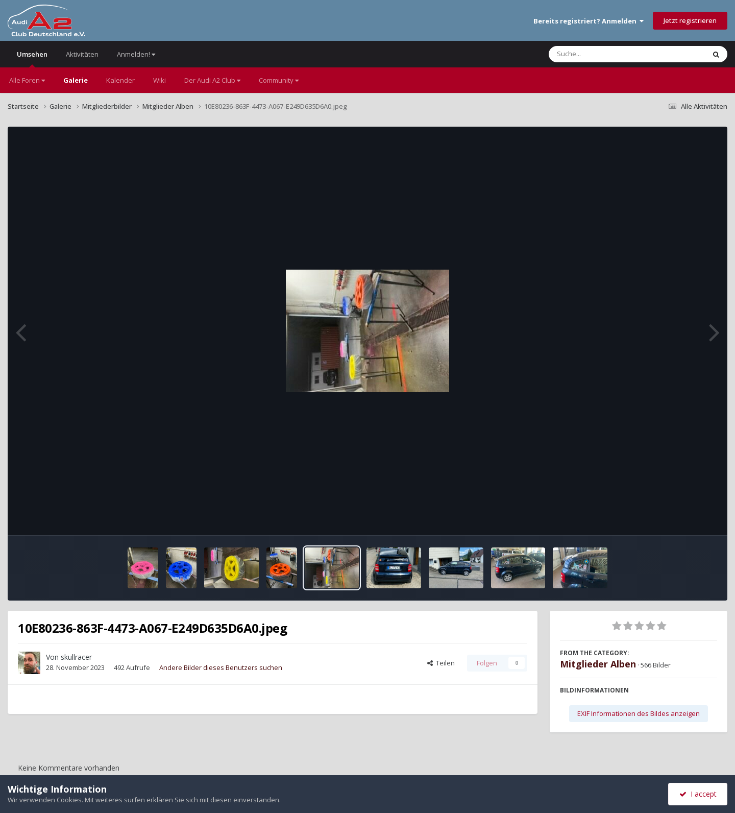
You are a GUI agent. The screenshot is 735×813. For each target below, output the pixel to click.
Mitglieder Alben (598, 664)
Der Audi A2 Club (212, 80)
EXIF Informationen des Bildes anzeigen (638, 713)
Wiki (159, 80)
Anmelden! (136, 54)
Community (279, 80)
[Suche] (606, 54)
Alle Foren (27, 80)
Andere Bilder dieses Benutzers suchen (220, 667)
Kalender (120, 80)
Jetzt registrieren (690, 20)
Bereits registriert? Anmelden (588, 21)
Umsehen (32, 58)
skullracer (76, 657)
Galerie (75, 80)
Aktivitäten (82, 54)
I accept (698, 794)
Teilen (441, 662)
